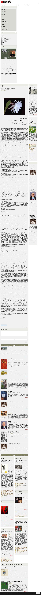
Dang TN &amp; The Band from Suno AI (5, 514)
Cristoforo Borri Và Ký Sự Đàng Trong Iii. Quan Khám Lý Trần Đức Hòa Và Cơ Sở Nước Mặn (7, 491)
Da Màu (2, 34)
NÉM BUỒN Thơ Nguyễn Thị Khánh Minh (32, 152)
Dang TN (2, 37)
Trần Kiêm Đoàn (10, 382)
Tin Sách (3, 564)
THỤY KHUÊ (4, 492)
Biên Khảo (2, 458)
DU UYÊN (2, 44)
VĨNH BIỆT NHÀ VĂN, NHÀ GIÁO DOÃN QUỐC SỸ (16, 401)
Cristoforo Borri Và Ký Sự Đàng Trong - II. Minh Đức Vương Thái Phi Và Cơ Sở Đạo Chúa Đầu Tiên (7, 494)
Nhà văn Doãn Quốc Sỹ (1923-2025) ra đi (14, 443)
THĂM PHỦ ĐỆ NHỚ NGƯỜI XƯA (13, 431)
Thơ (1, 501)
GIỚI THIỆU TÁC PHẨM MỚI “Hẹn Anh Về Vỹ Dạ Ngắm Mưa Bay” (11, 581)
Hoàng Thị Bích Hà (3, 90)
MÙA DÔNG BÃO (10, 346)
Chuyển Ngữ (20, 564)
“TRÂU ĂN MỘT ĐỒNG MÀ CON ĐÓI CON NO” (21, 461)
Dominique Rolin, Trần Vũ (4, 41)
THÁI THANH (8, 559)
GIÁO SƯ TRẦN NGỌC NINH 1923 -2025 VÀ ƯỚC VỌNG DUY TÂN (6, 461)
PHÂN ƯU (9, 421)
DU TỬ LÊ (2, 43)
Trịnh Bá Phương (22, 553)
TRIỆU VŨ (9, 534)
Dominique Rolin (3, 40)
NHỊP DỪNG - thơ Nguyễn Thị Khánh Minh (32, 149)
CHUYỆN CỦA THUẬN (20, 485)
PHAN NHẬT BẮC (19, 484)
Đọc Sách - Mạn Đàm (13, 564)
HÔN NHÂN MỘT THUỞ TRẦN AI (21, 487)
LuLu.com (13, 68)
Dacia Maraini (3, 35)
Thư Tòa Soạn (31, 85)
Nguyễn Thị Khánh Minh (11, 361)
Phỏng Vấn (17, 519)
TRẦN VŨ (18, 551)
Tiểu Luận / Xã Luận (18, 491)
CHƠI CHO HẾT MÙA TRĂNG (20, 483)
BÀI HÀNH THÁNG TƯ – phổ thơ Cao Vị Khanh (33, 157)
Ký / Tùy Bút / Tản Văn (4, 529)
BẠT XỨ (9, 393)
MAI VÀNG (4, 559)
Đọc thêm (26, 389)
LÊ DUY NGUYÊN (34, 123)
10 (16, 345)
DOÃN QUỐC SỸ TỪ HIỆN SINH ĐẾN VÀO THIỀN (15, 411)
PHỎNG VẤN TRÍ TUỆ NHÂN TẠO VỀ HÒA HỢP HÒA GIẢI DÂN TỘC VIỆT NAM (21, 522)
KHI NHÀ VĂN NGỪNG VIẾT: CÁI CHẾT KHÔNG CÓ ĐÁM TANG (20, 494)
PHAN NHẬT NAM (22, 551)
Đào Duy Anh (9, 372)
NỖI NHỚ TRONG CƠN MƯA (32, 122)
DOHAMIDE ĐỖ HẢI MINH (5, 39)
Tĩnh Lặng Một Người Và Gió (12, 370)
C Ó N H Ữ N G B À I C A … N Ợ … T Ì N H (7, 532)
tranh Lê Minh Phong (14, 372)
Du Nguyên (2, 42)
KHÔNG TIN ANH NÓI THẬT (5, 503)
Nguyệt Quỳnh (18, 553)
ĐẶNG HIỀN (7, 558)
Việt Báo (9, 445)
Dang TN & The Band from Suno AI (5, 38)
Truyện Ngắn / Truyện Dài (19, 458)
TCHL (8, 423)
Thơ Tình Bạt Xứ (10, 391)
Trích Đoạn (7, 564)
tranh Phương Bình (17, 361)
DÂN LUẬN (2, 36)
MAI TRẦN (18, 549)
